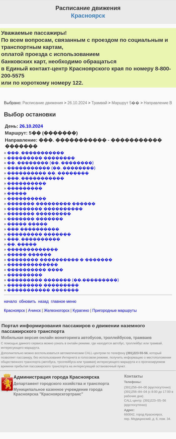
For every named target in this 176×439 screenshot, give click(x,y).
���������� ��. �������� (48, 173)
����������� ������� (43, 290)
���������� (26, 183)
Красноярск (15, 310)
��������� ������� (39, 234)
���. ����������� (35, 153)
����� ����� (27, 224)
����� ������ (29, 254)
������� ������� (35, 219)
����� (17, 193)
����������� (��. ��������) (51, 168)
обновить (27, 301)
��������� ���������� (44, 209)
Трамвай (99, 103)
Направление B (158, 103)
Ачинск (34, 310)
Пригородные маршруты (114, 310)
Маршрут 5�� (126, 103)
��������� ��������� (43, 285)
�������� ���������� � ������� (59, 260)
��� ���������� (33, 229)
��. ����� (22, 244)
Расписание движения (43, 103)
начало (10, 301)
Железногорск (56, 310)
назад (43, 301)
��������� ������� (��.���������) (63, 280)
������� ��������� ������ (51, 204)
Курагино (80, 310)
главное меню (63, 301)
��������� (24, 188)
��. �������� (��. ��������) (50, 163)
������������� (32, 249)
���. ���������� (33, 239)
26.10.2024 (77, 103)
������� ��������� (39, 214)
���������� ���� (35, 270)
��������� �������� (41, 158)
